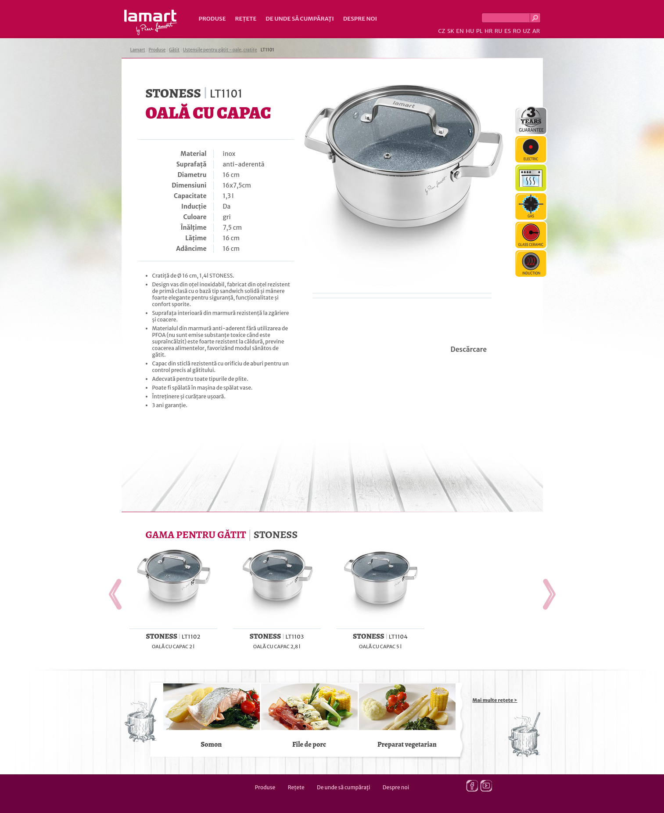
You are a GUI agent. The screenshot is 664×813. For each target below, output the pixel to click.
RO (516, 31)
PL (479, 31)
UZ (526, 31)
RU (498, 31)
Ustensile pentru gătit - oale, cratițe (220, 50)
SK (450, 31)
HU (470, 31)
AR (536, 31)
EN (460, 31)
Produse (212, 18)
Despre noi (360, 18)
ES (507, 31)
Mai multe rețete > (495, 700)
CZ (441, 31)
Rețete (246, 18)
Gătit (174, 50)
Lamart (151, 22)
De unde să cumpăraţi (300, 18)
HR (488, 31)
